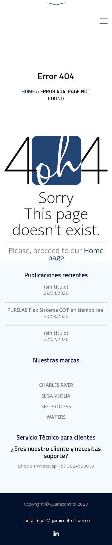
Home (28, 91)
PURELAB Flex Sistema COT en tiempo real (56, 310)
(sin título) (56, 287)
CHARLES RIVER (56, 385)
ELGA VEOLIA (56, 396)
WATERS (56, 417)
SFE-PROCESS (56, 406)
